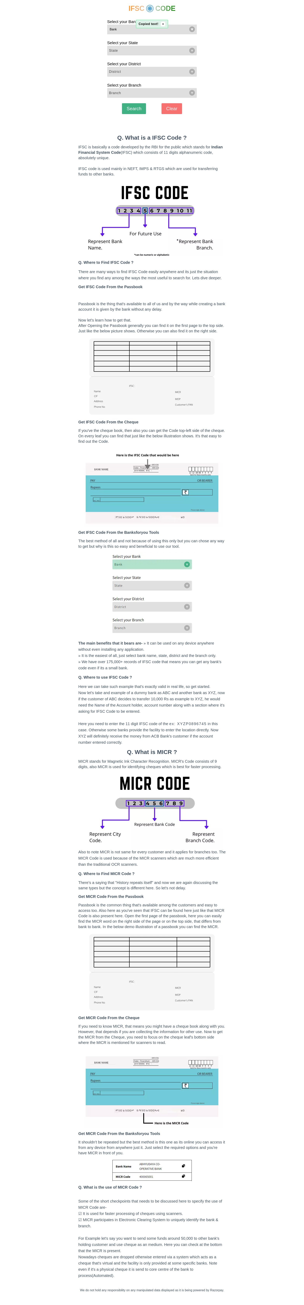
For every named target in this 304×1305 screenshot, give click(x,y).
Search (134, 108)
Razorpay (216, 1290)
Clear (171, 108)
